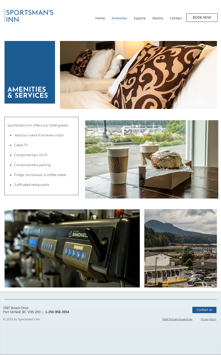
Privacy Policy (208, 319)
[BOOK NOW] (202, 18)
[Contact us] (204, 310)
